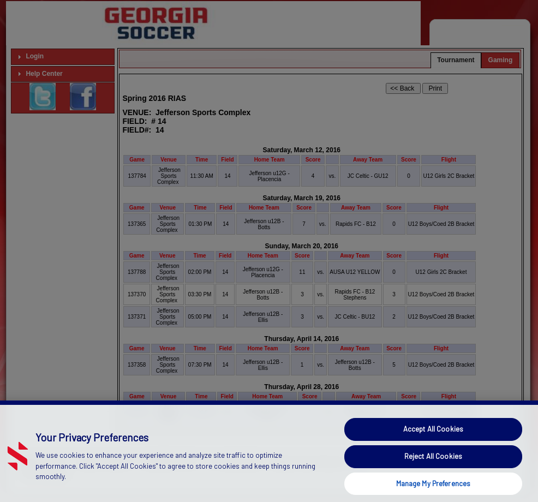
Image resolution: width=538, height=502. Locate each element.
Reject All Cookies (433, 473)
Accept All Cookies (433, 446)
